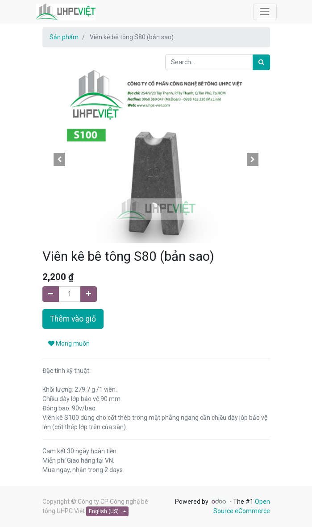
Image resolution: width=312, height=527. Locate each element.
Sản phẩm (64, 37)
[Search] (261, 62)
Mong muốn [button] (69, 343)
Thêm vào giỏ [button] (73, 318)
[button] (59, 159)
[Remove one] (50, 294)
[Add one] (88, 294)
